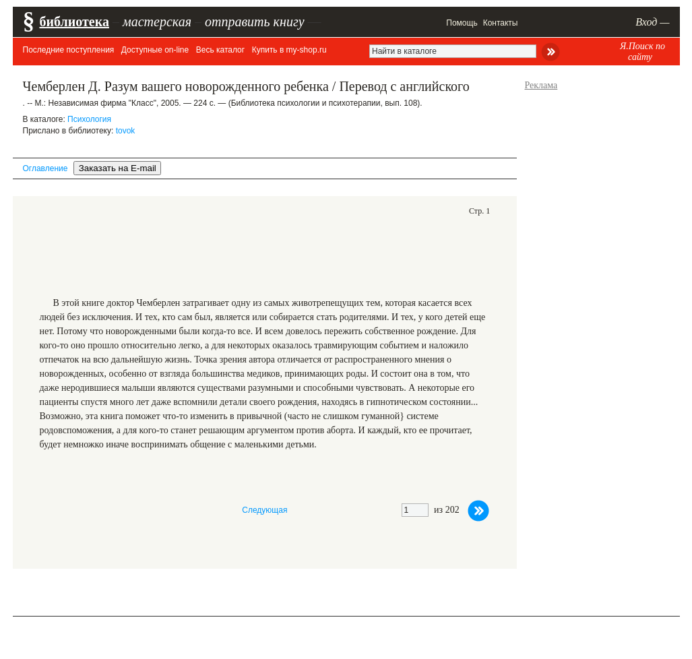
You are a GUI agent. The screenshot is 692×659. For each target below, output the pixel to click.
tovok (125, 130)
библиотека (74, 21)
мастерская (157, 21)
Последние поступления (69, 50)
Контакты (500, 23)
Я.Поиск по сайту (642, 51)
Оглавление (45, 168)
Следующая (264, 510)
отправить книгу (255, 21)
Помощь (461, 23)
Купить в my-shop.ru (289, 50)
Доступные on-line (155, 50)
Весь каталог (220, 50)
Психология (89, 119)
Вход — (652, 22)
